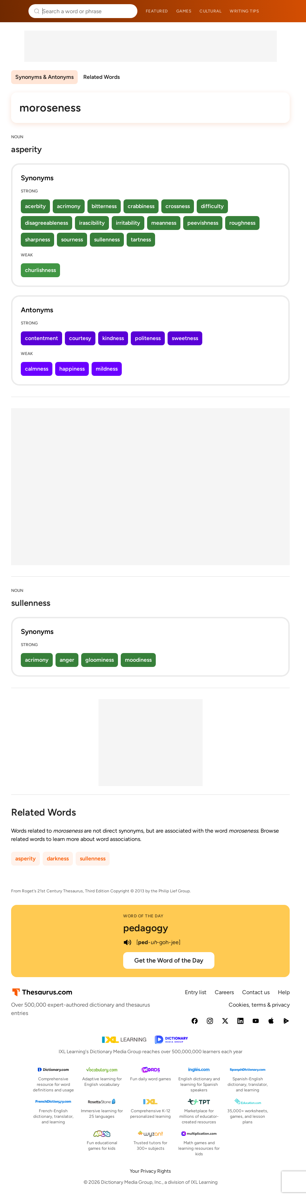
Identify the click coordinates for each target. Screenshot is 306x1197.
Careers (224, 992)
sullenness (107, 239)
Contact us (256, 992)
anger (67, 660)
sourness (72, 239)
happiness (72, 368)
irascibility (92, 223)
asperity (25, 858)
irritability (128, 223)
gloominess (99, 660)
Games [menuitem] (184, 11)
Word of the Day (143, 916)
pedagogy (145, 928)
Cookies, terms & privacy (259, 1004)
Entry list (195, 992)
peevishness (202, 223)
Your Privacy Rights (150, 1171)
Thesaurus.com (15, 11)
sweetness (185, 338)
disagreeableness (46, 223)
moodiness (138, 660)
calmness (36, 368)
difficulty (212, 206)
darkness (58, 858)
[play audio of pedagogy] (127, 942)
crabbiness (141, 206)
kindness (113, 338)
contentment (41, 338)
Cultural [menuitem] (210, 11)
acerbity (35, 206)
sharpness (37, 239)
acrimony (68, 206)
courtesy (80, 338)
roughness (242, 223)
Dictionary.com (291, 11)
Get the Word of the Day (168, 960)
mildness (107, 368)
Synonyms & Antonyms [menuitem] (44, 77)
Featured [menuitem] (157, 11)
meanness (163, 223)
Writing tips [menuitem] (244, 11)
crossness (177, 206)
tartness (141, 239)
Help (284, 992)
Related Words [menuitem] (101, 77)
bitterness (104, 206)
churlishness (40, 270)
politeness (148, 338)
